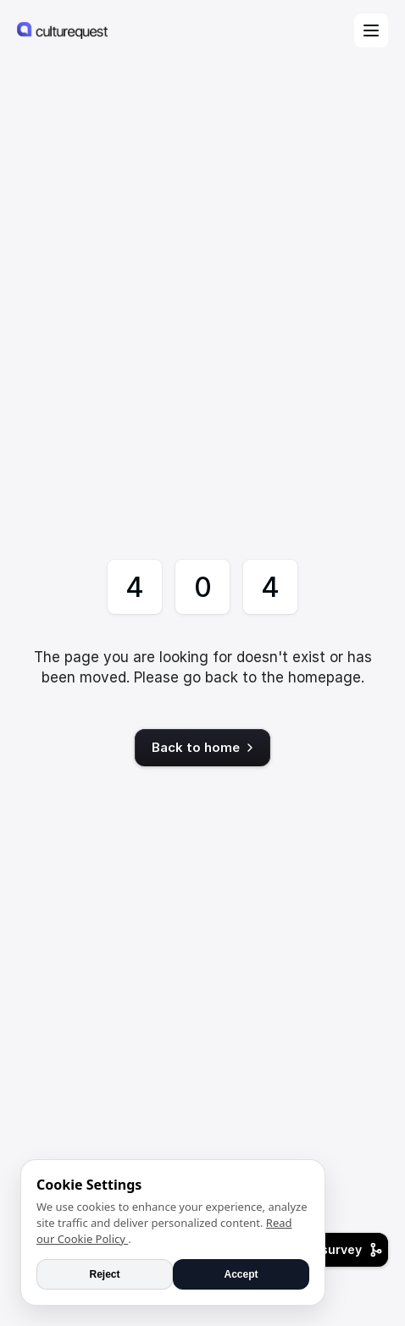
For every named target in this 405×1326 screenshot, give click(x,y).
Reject (104, 1274)
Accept (241, 1274)
